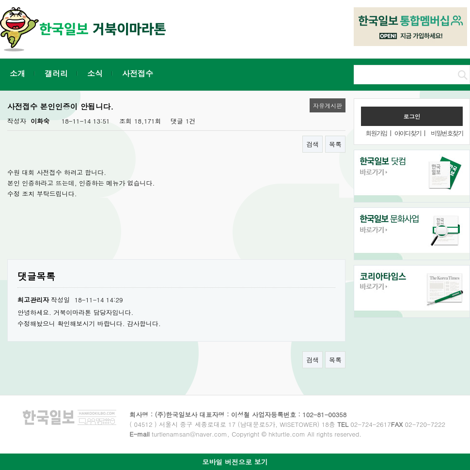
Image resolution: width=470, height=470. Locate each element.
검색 (312, 144)
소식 (95, 73)
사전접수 (137, 73)
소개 (17, 73)
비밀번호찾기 (447, 133)
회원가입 (376, 133)
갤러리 (56, 73)
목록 (335, 144)
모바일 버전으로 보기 (234, 462)
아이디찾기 (407, 133)
